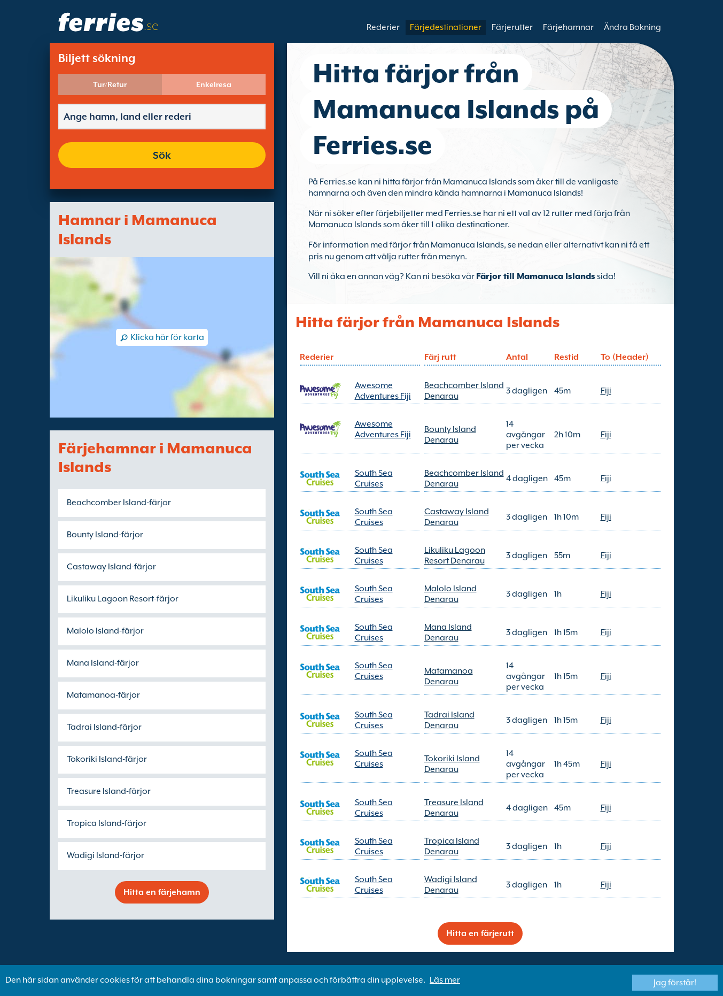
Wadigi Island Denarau (450, 885)
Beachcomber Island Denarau (464, 391)
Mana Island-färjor (103, 663)
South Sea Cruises (374, 478)
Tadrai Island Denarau (449, 720)
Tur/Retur (110, 84)
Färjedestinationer (445, 27)
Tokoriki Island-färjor (107, 759)
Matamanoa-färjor (103, 695)
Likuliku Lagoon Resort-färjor (122, 599)
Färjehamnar (568, 27)
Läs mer (445, 980)
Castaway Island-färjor (111, 567)
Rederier (383, 27)
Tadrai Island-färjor (104, 727)
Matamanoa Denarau (448, 676)
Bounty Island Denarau (450, 434)
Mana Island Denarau (448, 632)
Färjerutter (512, 27)
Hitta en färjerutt (480, 933)
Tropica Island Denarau (451, 846)
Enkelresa (213, 84)
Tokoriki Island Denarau (452, 764)
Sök (162, 155)
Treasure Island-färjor (109, 791)
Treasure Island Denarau (454, 808)
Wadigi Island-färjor (105, 855)
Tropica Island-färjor (106, 823)
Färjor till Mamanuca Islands (535, 276)
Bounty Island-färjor (105, 534)
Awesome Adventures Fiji (383, 391)
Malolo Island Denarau (450, 594)
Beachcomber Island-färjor (119, 502)
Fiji (606, 391)
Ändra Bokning (632, 27)
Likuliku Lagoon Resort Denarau (454, 555)
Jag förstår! (675, 982)
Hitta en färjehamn (161, 892)
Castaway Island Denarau (456, 517)
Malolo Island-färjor (105, 631)
